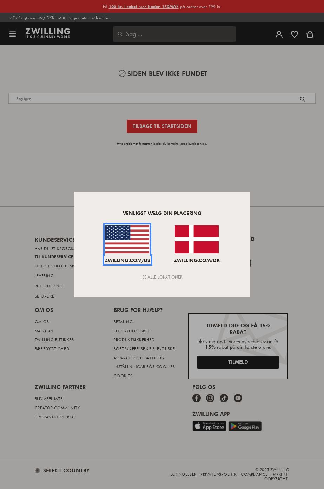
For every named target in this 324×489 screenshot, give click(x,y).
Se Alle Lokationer (162, 277)
